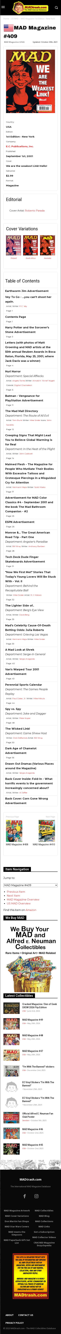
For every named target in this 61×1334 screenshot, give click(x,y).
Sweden (25, 1120)
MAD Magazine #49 (32, 1019)
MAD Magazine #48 (32, 1035)
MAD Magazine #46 (32, 1129)
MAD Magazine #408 (17, 833)
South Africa (30, 258)
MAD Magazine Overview (23, 899)
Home (6, 18)
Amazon (31, 910)
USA (24, 1011)
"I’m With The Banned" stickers (38, 1066)
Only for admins (14, 861)
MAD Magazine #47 (32, 1051)
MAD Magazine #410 (44, 833)
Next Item (13, 895)
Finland (14, 258)
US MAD (15, 18)
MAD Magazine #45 (32, 1145)
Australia (47, 258)
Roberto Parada (35, 210)
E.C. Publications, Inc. (20, 146)
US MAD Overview (19, 903)
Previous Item (16, 891)
